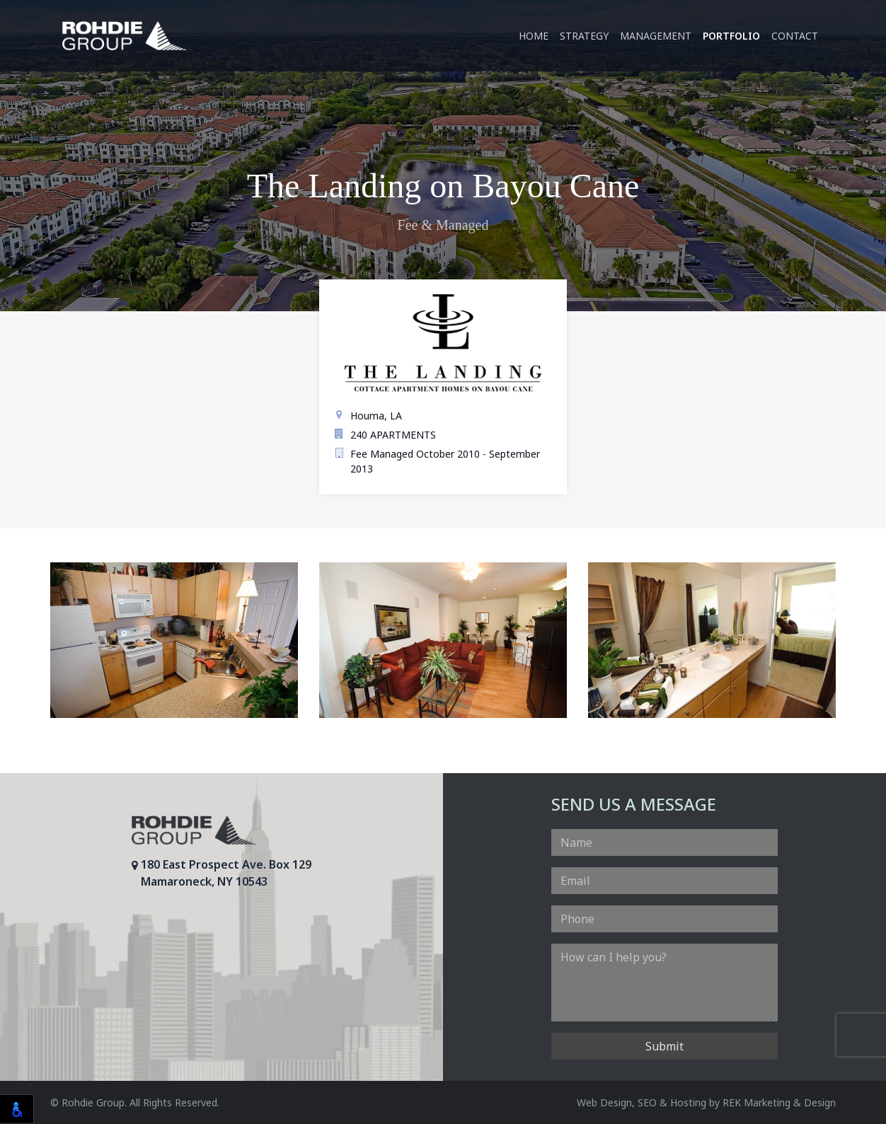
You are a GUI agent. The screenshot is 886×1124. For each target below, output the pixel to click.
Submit (664, 1046)
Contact (794, 35)
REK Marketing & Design (779, 1102)
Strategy (584, 35)
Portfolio (731, 35)
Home (533, 35)
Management (655, 35)
